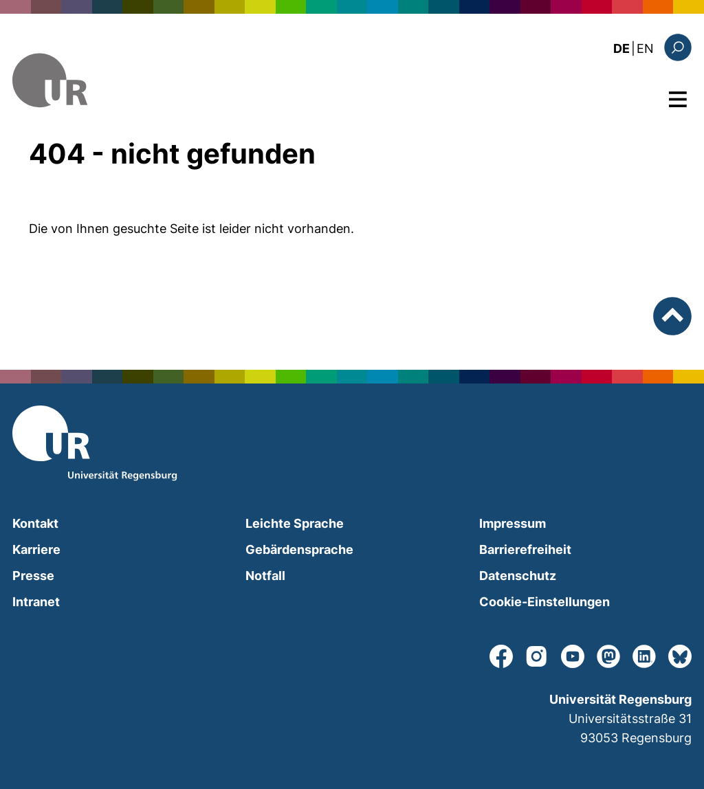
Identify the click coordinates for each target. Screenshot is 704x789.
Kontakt (35, 523)
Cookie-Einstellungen (544, 601)
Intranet (36, 601)
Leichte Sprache (294, 523)
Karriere (36, 549)
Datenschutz (517, 575)
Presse (33, 575)
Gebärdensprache (299, 549)
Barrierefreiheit (525, 549)
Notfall (265, 575)
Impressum (512, 523)
